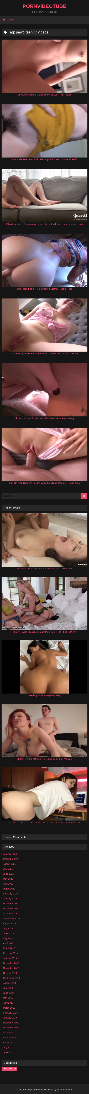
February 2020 (10, 893)
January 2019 (10, 958)
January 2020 (10, 898)
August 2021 (9, 864)
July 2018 (8, 988)
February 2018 (10, 1013)
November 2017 (11, 1027)
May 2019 (8, 938)
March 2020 (9, 888)
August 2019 (9, 923)
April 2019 (8, 943)
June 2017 (8, 1052)
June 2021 (8, 874)
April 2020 (8, 884)
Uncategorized (9, 1068)
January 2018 (10, 1017)
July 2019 (8, 928)
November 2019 (11, 908)
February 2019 (10, 953)
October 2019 (10, 913)
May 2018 (8, 998)
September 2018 (11, 978)
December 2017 (11, 1022)
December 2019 (11, 903)
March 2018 (9, 1008)
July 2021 (8, 869)
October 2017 (10, 1032)
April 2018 (8, 1003)
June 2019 (8, 933)
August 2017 (9, 1042)
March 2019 (9, 948)
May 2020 (8, 879)
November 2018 (11, 968)
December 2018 (11, 963)
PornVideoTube (44, 6)
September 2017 (11, 1037)
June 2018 (8, 993)
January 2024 (10, 854)
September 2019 (11, 918)
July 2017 (8, 1047)
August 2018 (9, 983)
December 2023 (11, 859)
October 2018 (10, 973)
